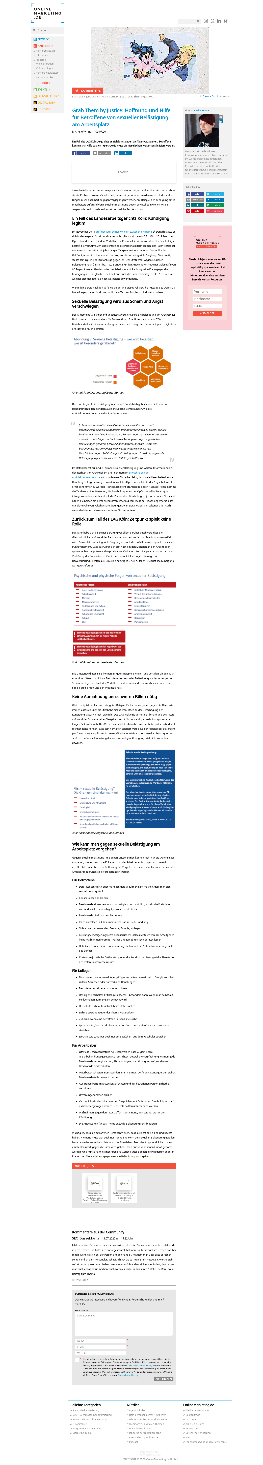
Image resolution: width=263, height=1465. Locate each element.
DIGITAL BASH (46, 102)
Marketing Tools (82, 1433)
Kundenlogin (45, 68)
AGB (188, 1437)
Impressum (192, 1428)
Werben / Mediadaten (198, 1410)
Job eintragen (46, 63)
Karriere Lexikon (45, 77)
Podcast (133, 1442)
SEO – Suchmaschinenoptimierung (92, 1415)
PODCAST (44, 109)
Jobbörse (41, 59)
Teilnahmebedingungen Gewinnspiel (206, 1442)
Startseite (77, 96)
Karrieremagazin (45, 50)
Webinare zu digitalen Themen (146, 1424)
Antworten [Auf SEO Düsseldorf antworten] (79, 1279)
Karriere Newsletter (47, 72)
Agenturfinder (137, 1410)
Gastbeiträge (193, 1415)
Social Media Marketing (86, 1410)
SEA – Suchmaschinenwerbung (90, 1419)
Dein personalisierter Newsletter (147, 1415)
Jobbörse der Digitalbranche (145, 1433)
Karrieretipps (116, 96)
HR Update (42, 55)
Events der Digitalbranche (144, 1437)
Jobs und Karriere (96, 96)
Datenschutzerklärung (128, 1375)
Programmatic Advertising (87, 1428)
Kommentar (81, 1310)
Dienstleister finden (140, 1428)
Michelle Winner (200, 110)
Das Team (191, 1419)
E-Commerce (80, 1424)
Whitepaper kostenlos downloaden (148, 1419)
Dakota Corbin (211, 96)
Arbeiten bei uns (195, 1424)
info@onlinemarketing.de (143, 1365)
